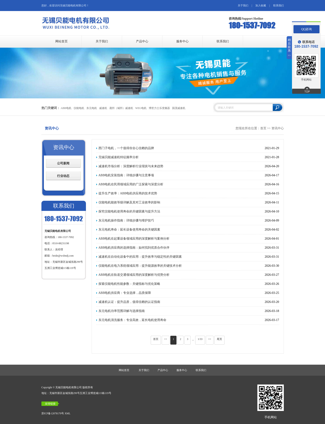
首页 (263, 128)
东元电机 (91, 108)
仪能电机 (78, 108)
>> (209, 339)
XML (68, 413)
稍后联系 (289, 47)
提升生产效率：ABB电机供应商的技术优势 (127, 193)
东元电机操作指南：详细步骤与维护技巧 (126, 220)
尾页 (219, 339)
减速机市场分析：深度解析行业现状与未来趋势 (130, 166)
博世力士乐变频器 (159, 108)
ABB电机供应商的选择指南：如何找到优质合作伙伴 (134, 247)
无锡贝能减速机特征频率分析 (118, 157)
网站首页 (61, 41)
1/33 (200, 339)
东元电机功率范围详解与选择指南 (121, 311)
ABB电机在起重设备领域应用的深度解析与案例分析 (134, 238)
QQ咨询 (306, 29)
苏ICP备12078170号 (52, 413)
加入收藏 (260, 5)
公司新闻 (63, 163)
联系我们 (278, 5)
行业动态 (63, 176)
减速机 (103, 108)
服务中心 (182, 41)
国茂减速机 (178, 108)
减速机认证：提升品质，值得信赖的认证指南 (129, 302)
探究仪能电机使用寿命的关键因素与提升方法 (129, 211)
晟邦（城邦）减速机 (121, 108)
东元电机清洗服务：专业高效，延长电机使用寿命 (132, 320)
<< (165, 339)
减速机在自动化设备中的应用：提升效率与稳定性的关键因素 (140, 256)
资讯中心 (277, 128)
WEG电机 (140, 108)
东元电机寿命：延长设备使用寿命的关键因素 (129, 229)
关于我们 (243, 5)
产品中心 (142, 41)
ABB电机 (65, 108)
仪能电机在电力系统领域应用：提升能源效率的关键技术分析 (140, 265)
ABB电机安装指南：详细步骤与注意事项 (126, 175)
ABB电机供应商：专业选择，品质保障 (124, 293)
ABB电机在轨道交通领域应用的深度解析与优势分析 (134, 274)
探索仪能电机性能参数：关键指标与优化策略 (129, 283)
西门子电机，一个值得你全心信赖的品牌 (126, 148)
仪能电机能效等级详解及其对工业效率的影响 (129, 202)
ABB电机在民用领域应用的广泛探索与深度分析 (130, 184)
